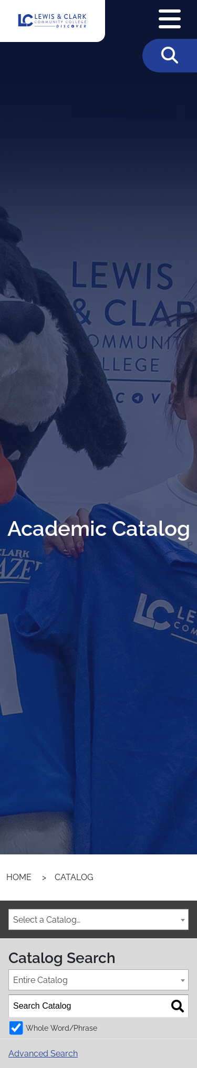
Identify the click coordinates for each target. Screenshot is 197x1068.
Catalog (74, 877)
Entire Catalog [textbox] (40, 980)
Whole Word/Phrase (61, 1027)
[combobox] (98, 919)
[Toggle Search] (169, 55)
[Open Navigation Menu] (170, 19)
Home (19, 877)
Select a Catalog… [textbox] (46, 920)
